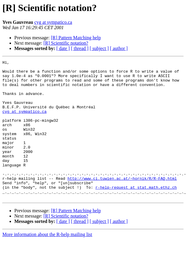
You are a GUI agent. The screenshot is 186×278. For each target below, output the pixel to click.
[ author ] (119, 48)
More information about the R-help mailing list (47, 262)
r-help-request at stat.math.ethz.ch (136, 213)
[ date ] (63, 48)
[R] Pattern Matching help (76, 37)
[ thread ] (80, 48)
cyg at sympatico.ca (53, 22)
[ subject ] (99, 48)
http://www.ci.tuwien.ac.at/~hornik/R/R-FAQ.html (122, 202)
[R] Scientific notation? (66, 43)
